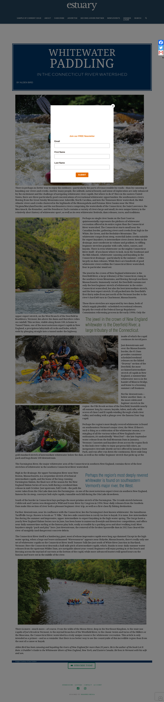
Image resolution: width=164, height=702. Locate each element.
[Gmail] (160, 52)
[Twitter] (160, 47)
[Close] (113, 106)
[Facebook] (160, 42)
